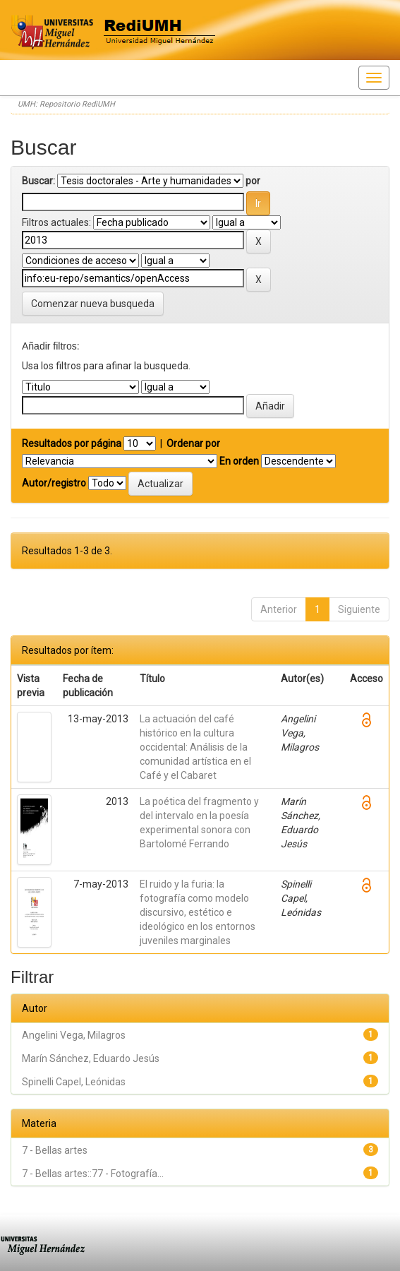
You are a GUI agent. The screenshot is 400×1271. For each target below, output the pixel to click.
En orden (239, 461)
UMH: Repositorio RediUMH (66, 104)
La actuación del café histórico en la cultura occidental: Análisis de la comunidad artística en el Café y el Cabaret (195, 747)
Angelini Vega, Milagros (74, 1035)
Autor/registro (54, 483)
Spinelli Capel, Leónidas (74, 1081)
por (253, 180)
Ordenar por (193, 443)
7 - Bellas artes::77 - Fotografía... (93, 1173)
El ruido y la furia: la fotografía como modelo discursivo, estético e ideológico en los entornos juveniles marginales (197, 912)
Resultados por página (71, 443)
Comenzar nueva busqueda (92, 303)
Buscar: (38, 180)
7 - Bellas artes (54, 1150)
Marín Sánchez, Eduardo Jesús (90, 1058)
